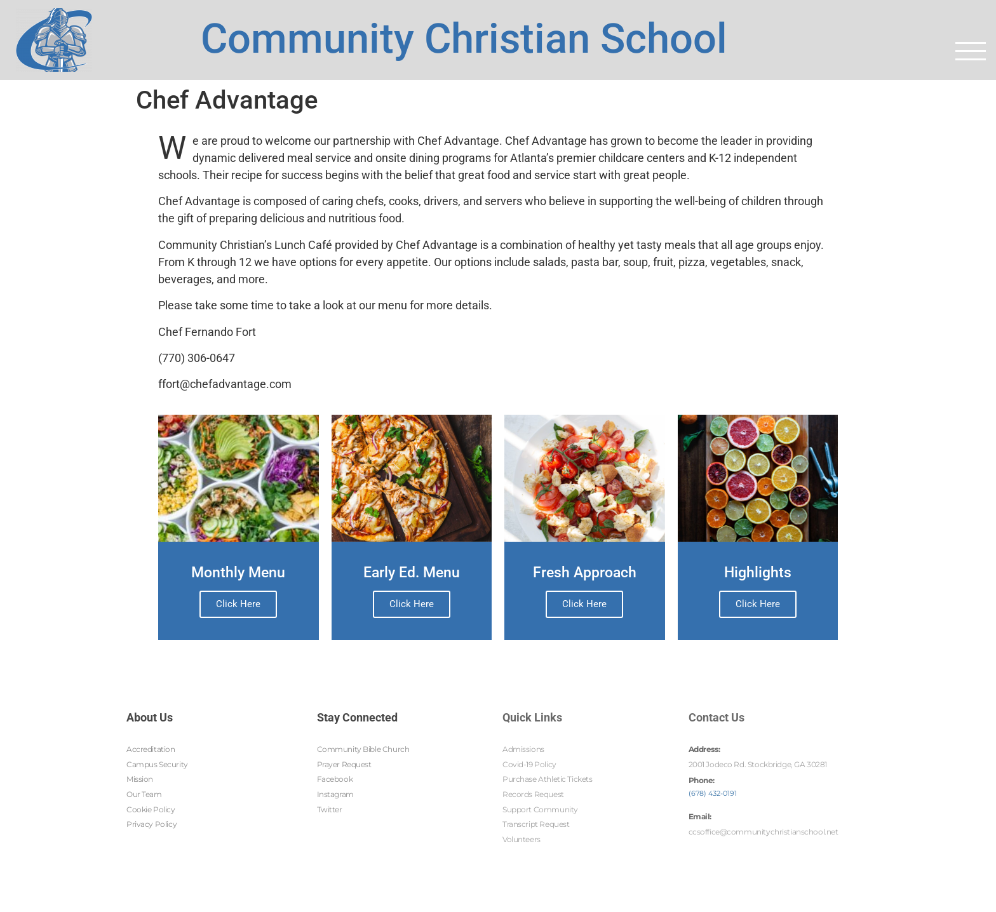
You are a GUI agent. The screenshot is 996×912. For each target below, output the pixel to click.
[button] (970, 50)
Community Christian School (464, 35)
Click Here (238, 604)
